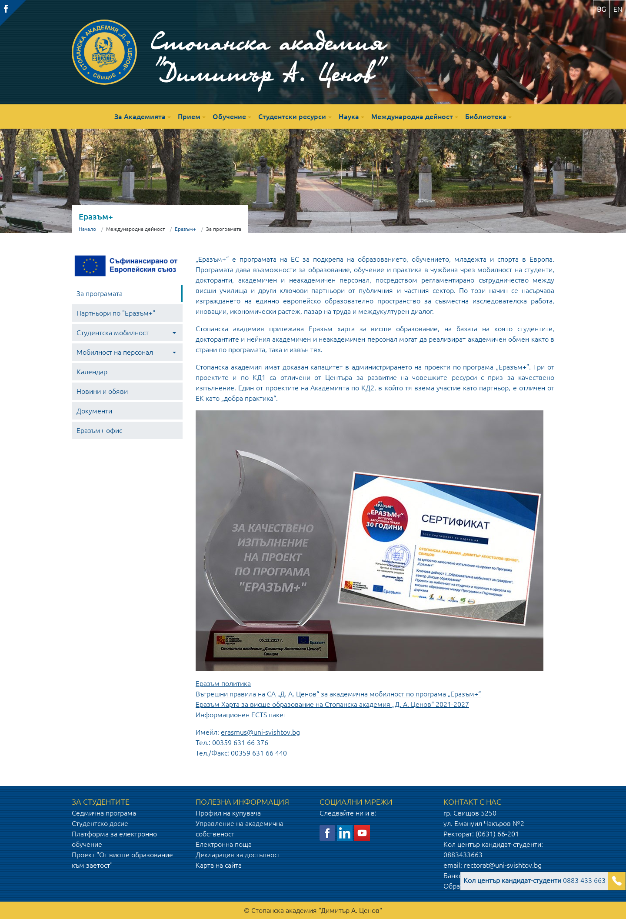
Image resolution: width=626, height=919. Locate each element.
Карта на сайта (219, 865)
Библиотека (485, 116)
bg (601, 9)
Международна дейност (412, 116)
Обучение (229, 116)
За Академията (140, 116)
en (617, 9)
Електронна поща (224, 844)
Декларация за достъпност (238, 855)
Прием (189, 116)
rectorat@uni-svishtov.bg (503, 865)
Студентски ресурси (292, 116)
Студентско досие (100, 823)
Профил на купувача (228, 813)
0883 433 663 (534, 880)
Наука (349, 116)
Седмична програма (104, 813)
